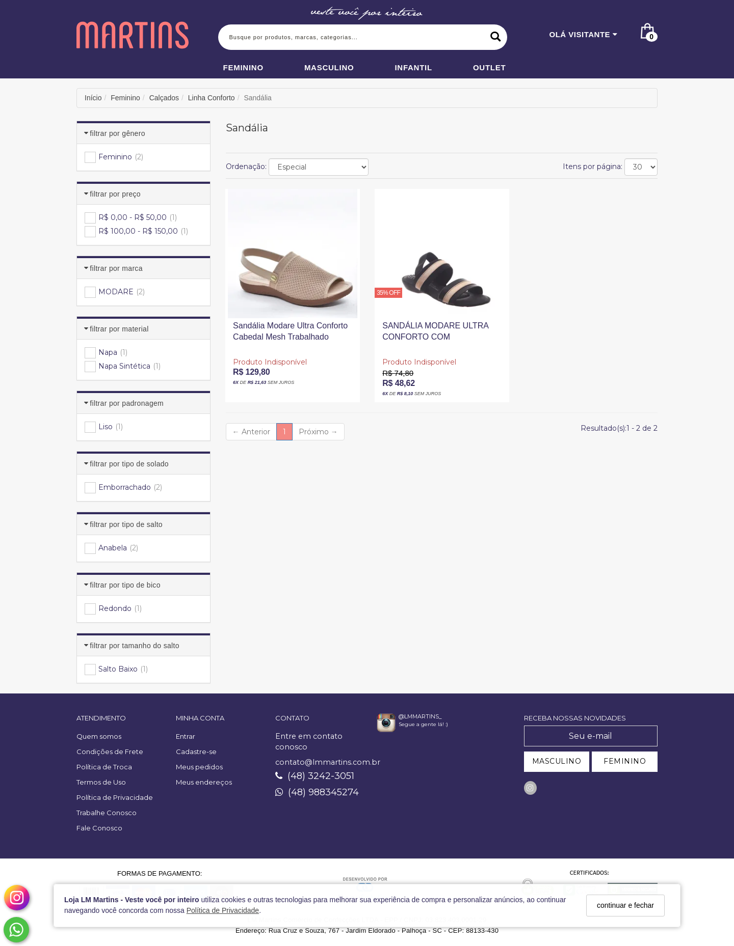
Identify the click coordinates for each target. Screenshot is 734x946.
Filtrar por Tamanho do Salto (134, 646)
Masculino (329, 67)
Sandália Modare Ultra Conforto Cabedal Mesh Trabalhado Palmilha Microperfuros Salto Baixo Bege (290, 333)
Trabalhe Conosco (106, 813)
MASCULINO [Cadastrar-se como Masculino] (557, 761)
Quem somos (98, 736)
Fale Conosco (99, 828)
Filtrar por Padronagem (127, 403)
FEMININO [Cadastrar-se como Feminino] (625, 761)
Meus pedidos (199, 767)
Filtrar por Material (119, 329)
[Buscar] (495, 37)
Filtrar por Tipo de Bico (125, 585)
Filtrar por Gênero (117, 133)
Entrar (185, 736)
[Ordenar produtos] (319, 167)
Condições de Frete (109, 751)
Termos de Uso (101, 782)
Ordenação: (246, 166)
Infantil (413, 67)
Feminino (243, 67)
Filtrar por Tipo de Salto (126, 524)
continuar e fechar (625, 905)
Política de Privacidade (223, 910)
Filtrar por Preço (115, 194)
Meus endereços (204, 782)
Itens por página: (592, 166)
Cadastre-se (196, 751)
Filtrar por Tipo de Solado (129, 464)
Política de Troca (104, 767)
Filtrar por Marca (116, 268)
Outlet (489, 67)
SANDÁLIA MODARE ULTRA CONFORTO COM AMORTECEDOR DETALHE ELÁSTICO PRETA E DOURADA (435, 333)
